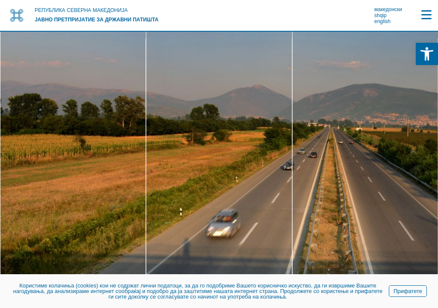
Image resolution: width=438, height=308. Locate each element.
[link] (427, 54)
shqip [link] (380, 15)
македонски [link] (388, 9)
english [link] (382, 21)
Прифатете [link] (408, 291)
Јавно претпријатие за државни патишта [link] (96, 20)
